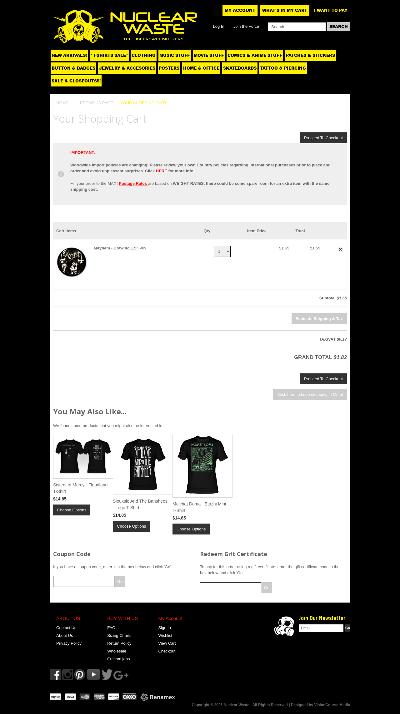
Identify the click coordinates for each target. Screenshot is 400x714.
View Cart (167, 643)
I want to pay (331, 10)
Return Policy (119, 643)
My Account (240, 10)
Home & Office (201, 68)
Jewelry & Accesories (127, 68)
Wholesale (116, 651)
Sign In (164, 627)
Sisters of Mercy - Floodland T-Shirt (80, 488)
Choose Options (71, 510)
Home (62, 103)
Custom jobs (118, 659)
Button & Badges (73, 68)
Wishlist (165, 635)
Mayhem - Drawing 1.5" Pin (120, 248)
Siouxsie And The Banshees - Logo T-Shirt (140, 504)
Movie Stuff (209, 55)
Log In (218, 26)
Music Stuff (174, 55)
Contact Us (66, 627)
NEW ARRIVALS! (69, 55)
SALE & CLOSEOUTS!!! (76, 81)
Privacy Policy (69, 643)
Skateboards (240, 68)
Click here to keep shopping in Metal (310, 394)
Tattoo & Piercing (283, 68)
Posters (169, 68)
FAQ (111, 627)
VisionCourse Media (332, 705)
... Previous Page (94, 103)
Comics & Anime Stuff (255, 55)
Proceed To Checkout (323, 137)
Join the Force (246, 26)
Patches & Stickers (310, 55)
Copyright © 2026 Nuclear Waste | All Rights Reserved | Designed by (253, 705)
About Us (64, 635)
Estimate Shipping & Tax (319, 318)
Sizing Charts (119, 635)
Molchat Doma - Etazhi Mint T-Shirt (199, 507)
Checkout (166, 651)
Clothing (144, 55)
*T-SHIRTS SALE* (109, 55)
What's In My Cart (284, 10)
